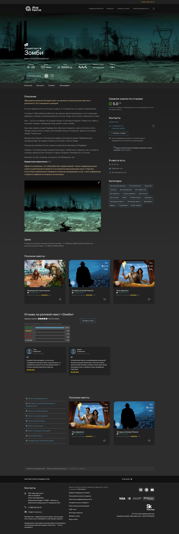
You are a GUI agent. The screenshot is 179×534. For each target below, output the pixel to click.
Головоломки (123, 205)
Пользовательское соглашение (80, 496)
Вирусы (112, 205)
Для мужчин (143, 193)
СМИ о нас (72, 509)
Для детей (148, 186)
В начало (127, 479)
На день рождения (129, 193)
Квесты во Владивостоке (37, 399)
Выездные (148, 197)
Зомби (124, 197)
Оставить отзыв (88, 321)
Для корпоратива (126, 190)
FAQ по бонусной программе (79, 506)
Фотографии (65, 85)
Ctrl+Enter (81, 489)
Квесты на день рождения (37, 416)
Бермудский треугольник (38, 290)
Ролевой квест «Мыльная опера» (40, 441)
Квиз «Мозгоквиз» (34, 436)
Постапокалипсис (135, 186)
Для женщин (114, 197)
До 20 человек (136, 205)
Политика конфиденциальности (80, 499)
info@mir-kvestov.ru (35, 512)
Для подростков (140, 190)
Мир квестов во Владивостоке (37, 479)
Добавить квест (124, 9)
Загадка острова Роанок (82, 290)
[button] (99, 182)
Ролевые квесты (135, 197)
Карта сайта (73, 519)
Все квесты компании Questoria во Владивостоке (40, 405)
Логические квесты (134, 201)
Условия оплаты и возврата (79, 503)
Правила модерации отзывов (79, 493)
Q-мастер (28, 340)
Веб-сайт (115, 122)
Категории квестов (75, 513)
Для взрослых (115, 193)
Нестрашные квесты (117, 201)
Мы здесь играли (34, 76)
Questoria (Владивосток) (39, 59)
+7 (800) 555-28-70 (148, 2)
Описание (28, 85)
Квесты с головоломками (37, 411)
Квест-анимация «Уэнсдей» (38, 431)
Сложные (113, 190)
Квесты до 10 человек (35, 421)
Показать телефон (118, 133)
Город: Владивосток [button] (141, 9)
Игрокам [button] (111, 9)
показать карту (118, 128)
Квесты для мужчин (35, 426)
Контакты (40, 85)
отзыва (112, 107)
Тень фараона (122, 290)
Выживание (148, 201)
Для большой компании (118, 186)
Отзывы (52, 85)
